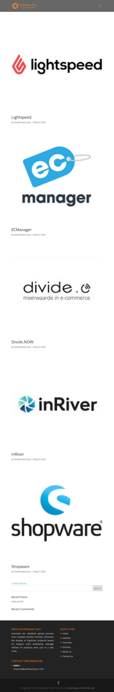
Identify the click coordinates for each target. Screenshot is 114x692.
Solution (66, 638)
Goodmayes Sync (22, 122)
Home (65, 633)
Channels (67, 642)
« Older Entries (18, 583)
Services (66, 647)
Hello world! (17, 601)
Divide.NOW (22, 342)
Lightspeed (21, 117)
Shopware (20, 566)
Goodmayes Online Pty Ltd (80, 688)
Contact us (67, 656)
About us (66, 651)
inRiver (17, 454)
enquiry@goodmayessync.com (29, 669)
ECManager (21, 229)
